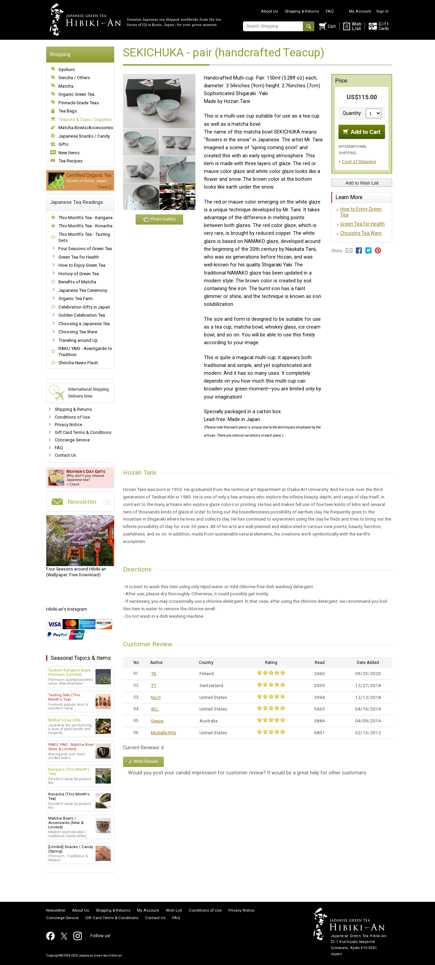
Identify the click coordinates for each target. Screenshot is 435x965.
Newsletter (55, 911)
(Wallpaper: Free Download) (80, 546)
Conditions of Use (72, 417)
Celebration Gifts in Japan (84, 307)
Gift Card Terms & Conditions (83, 432)
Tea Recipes (70, 160)
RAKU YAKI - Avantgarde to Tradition (85, 351)
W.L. (155, 709)
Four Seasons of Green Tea (85, 248)
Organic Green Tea (76, 94)
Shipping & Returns (302, 11)
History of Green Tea (78, 273)
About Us (269, 11)
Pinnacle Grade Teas (78, 102)
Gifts (63, 144)
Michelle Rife (163, 732)
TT (153, 685)
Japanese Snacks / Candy (84, 136)
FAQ (330, 11)
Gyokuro (66, 69)
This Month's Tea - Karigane (85, 217)
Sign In (382, 11)
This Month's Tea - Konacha (85, 225)
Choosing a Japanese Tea (84, 323)
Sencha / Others (74, 77)
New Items (69, 152)
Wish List (174, 911)
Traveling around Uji (78, 340)
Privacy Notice (68, 424)
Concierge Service (72, 439)
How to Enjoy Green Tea (81, 265)
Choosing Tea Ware (77, 331)
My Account (360, 11)
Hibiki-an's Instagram (66, 609)
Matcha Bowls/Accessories (85, 127)
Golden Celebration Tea (81, 315)
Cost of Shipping (359, 161)
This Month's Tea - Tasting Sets (84, 237)
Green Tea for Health (78, 257)
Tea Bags (67, 110)
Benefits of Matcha (77, 281)
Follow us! (100, 935)
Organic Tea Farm (75, 298)
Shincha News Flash (78, 362)
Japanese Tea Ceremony (82, 290)
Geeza (157, 720)
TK (153, 673)
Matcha (65, 86)
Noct (156, 697)
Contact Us (65, 455)
